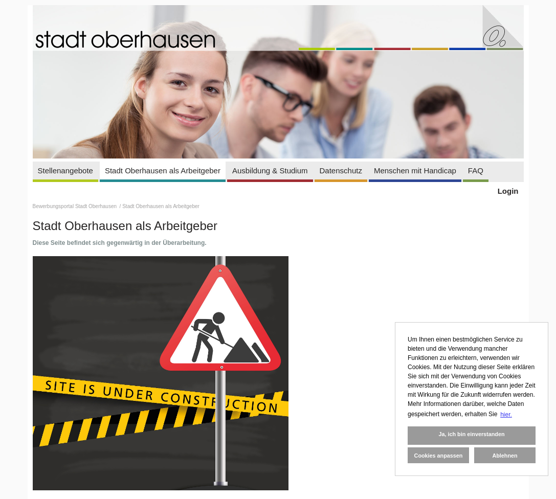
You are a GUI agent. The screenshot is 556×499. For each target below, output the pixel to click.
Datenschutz (341, 170)
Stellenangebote (65, 170)
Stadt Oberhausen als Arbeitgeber (162, 170)
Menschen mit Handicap (415, 170)
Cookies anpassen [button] (438, 455)
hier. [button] (506, 414)
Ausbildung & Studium (270, 170)
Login (508, 191)
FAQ (475, 170)
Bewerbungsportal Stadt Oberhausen (75, 206)
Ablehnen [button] (504, 455)
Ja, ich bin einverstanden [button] (471, 434)
